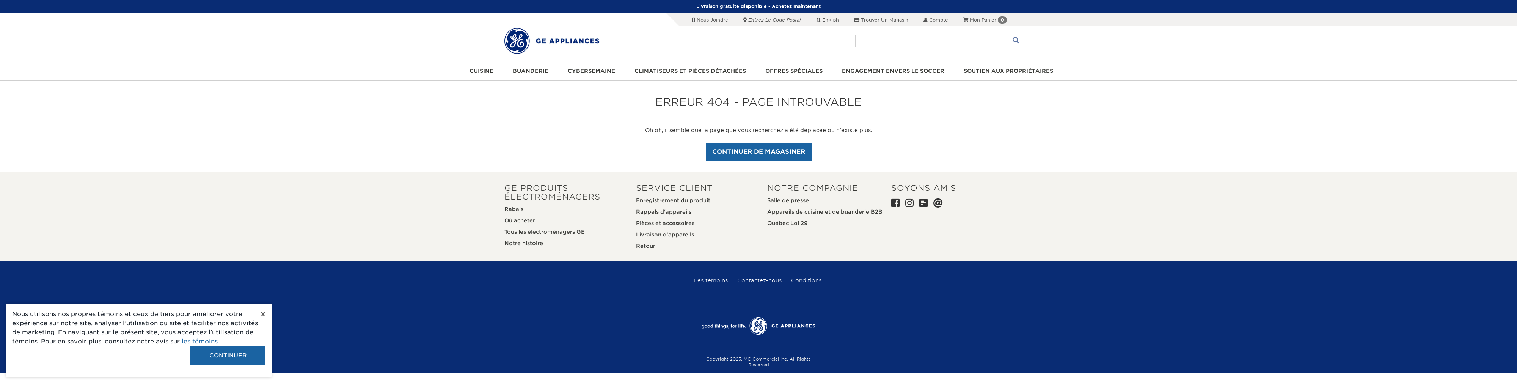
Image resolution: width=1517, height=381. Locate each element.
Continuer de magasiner (758, 151)
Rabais (513, 209)
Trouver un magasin (881, 20)
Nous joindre (710, 20)
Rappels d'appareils (663, 212)
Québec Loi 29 (787, 223)
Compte (935, 20)
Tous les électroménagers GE (544, 232)
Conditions (806, 280)
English (827, 20)
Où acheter (519, 220)
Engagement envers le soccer (893, 71)
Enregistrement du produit (673, 200)
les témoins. (200, 341)
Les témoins (711, 280)
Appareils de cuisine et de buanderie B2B (825, 212)
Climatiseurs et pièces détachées (690, 71)
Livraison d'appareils (665, 234)
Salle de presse (788, 200)
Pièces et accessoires (665, 223)
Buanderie (530, 71)
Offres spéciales (794, 71)
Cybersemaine (591, 71)
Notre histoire (523, 243)
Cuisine (481, 71)
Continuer (228, 355)
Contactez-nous (759, 280)
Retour (645, 246)
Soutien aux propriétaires (1008, 71)
